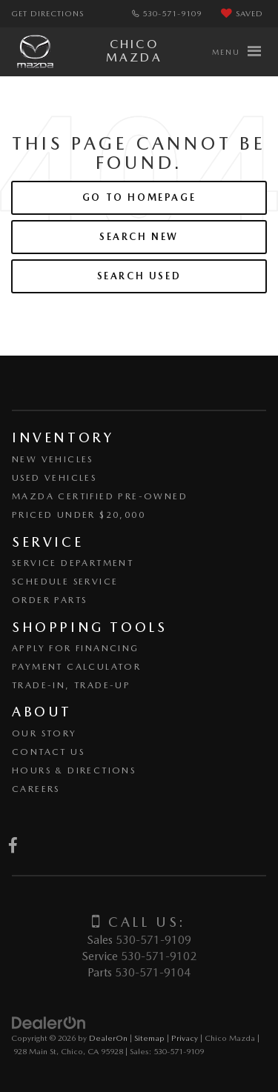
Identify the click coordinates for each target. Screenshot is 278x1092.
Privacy (184, 1038)
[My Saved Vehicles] (242, 13)
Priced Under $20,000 (78, 515)
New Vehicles (52, 459)
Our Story (44, 733)
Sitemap (149, 1038)
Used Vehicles (54, 478)
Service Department (72, 563)
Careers (36, 789)
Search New (139, 236)
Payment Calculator (76, 667)
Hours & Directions (74, 770)
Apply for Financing (75, 648)
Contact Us (48, 752)
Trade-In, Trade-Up (71, 685)
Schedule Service (65, 581)
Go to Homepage (139, 197)
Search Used (139, 276)
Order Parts (49, 600)
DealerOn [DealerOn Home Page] (108, 1038)
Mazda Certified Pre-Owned (100, 496)
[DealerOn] (49, 1022)
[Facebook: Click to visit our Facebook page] (13, 846)
